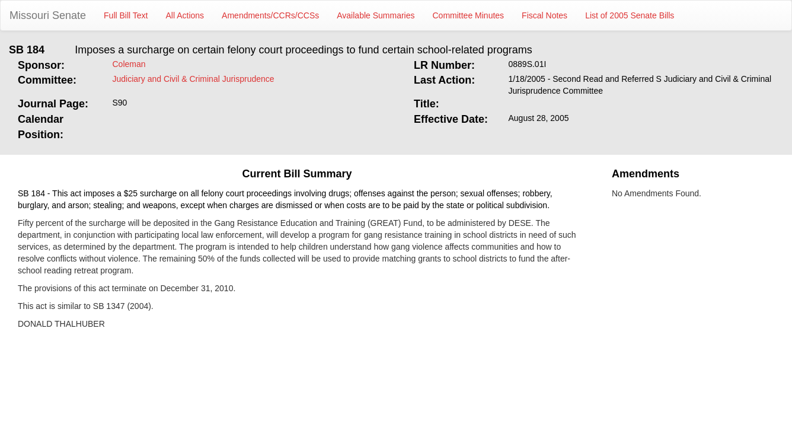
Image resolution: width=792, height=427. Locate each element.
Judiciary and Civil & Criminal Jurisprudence (193, 79)
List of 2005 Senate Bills (629, 15)
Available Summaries (375, 15)
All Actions (185, 15)
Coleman (129, 64)
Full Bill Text (126, 15)
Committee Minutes (468, 15)
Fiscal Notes (544, 15)
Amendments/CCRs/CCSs (270, 15)
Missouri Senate (47, 15)
